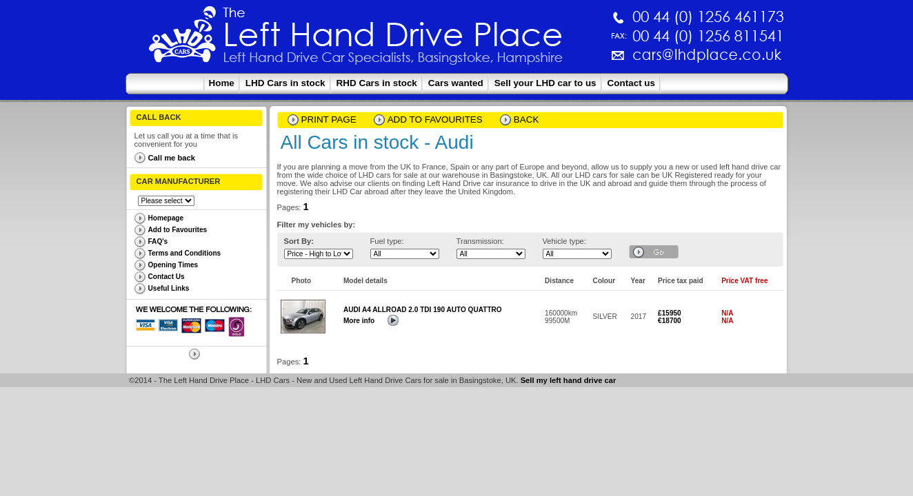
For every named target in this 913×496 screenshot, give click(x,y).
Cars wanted (455, 83)
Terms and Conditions (184, 253)
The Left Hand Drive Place (183, 38)
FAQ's (158, 241)
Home (221, 83)
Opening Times (173, 265)
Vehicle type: (564, 241)
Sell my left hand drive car (568, 380)
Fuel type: (387, 241)
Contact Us (166, 276)
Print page (329, 119)
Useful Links (169, 288)
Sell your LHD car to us (545, 83)
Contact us (631, 83)
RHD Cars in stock (377, 83)
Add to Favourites (178, 230)
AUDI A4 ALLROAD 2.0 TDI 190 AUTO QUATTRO (422, 309)
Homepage (166, 218)
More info (358, 320)
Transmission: (480, 241)
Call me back (171, 158)
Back (526, 119)
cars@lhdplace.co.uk (562, 60)
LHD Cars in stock (285, 83)
